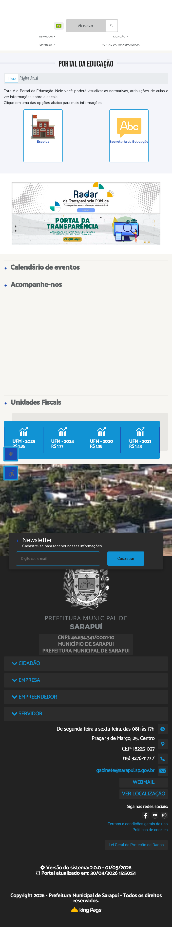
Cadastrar (125, 558)
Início (12, 78)
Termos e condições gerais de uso (138, 824)
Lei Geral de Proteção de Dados (136, 844)
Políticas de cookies (150, 829)
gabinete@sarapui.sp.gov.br (125, 770)
